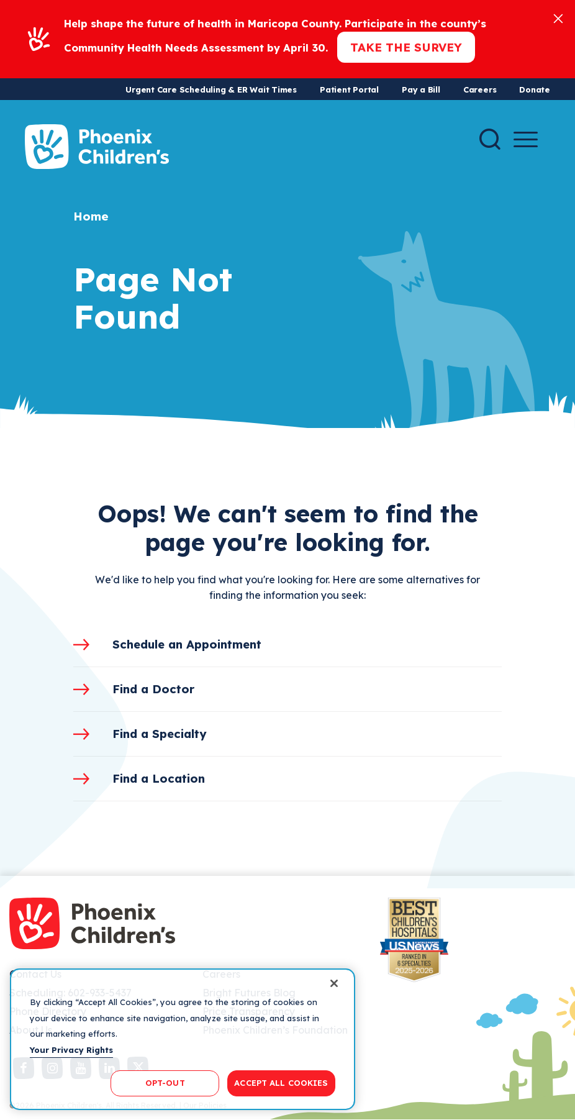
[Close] (558, 18)
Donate (534, 89)
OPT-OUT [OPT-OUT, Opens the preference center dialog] (165, 1083)
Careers (479, 89)
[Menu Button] (526, 139)
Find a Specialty (159, 733)
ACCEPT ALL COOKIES (281, 1083)
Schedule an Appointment (186, 644)
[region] (182, 1039)
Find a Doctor (153, 688)
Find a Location (158, 778)
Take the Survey (406, 47)
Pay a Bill (421, 89)
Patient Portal (349, 89)
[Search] (490, 139)
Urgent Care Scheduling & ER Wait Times (211, 89)
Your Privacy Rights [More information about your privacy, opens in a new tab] (71, 1050)
